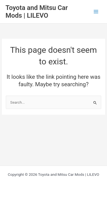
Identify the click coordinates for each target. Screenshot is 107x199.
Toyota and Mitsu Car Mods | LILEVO (37, 11)
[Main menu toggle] (96, 11)
